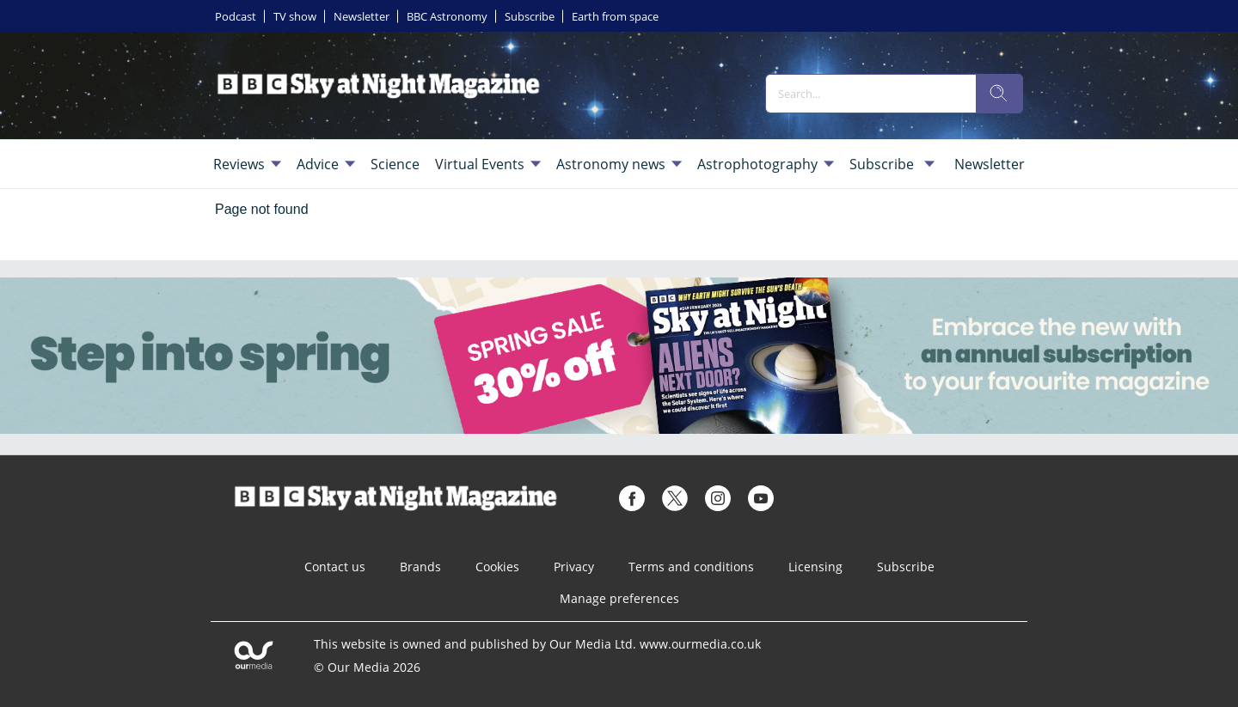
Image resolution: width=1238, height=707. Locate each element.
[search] (999, 93)
